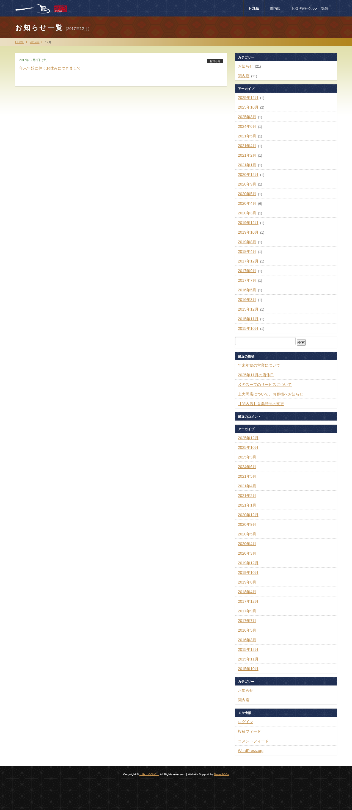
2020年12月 (248, 174)
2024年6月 (247, 126)
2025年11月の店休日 (256, 375)
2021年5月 (247, 136)
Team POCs (221, 774)
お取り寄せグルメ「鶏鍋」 (311, 8)
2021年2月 (247, 155)
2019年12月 (248, 222)
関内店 (275, 8)
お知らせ (215, 61)
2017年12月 (248, 261)
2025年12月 (248, 97)
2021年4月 (247, 145)
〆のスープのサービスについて (265, 384)
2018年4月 (247, 251)
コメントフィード (253, 741)
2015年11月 (248, 319)
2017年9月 (247, 271)
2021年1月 (247, 165)
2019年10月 (248, 232)
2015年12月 (248, 309)
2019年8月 (247, 242)
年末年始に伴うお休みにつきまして (50, 68)
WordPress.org (250, 750)
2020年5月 (247, 194)
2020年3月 (247, 213)
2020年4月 (247, 203)
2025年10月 (248, 107)
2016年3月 (247, 299)
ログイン (245, 722)
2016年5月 (247, 290)
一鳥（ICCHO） (149, 774)
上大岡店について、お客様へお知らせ (270, 394)
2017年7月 (247, 280)
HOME (254, 8)
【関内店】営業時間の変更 (261, 404)
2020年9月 (247, 184)
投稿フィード (249, 731)
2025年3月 (247, 117)
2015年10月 (248, 328)
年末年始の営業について (259, 365)
